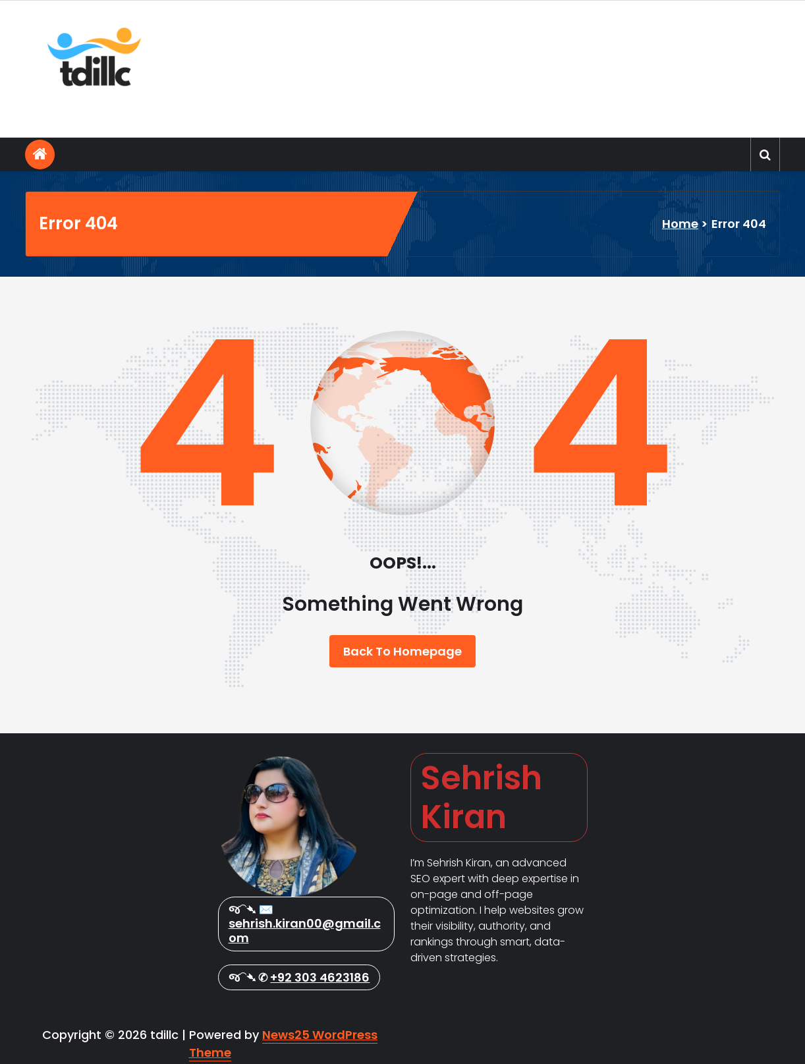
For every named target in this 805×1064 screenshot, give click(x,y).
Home (680, 223)
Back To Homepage (402, 651)
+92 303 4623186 (320, 977)
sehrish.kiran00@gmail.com (305, 930)
